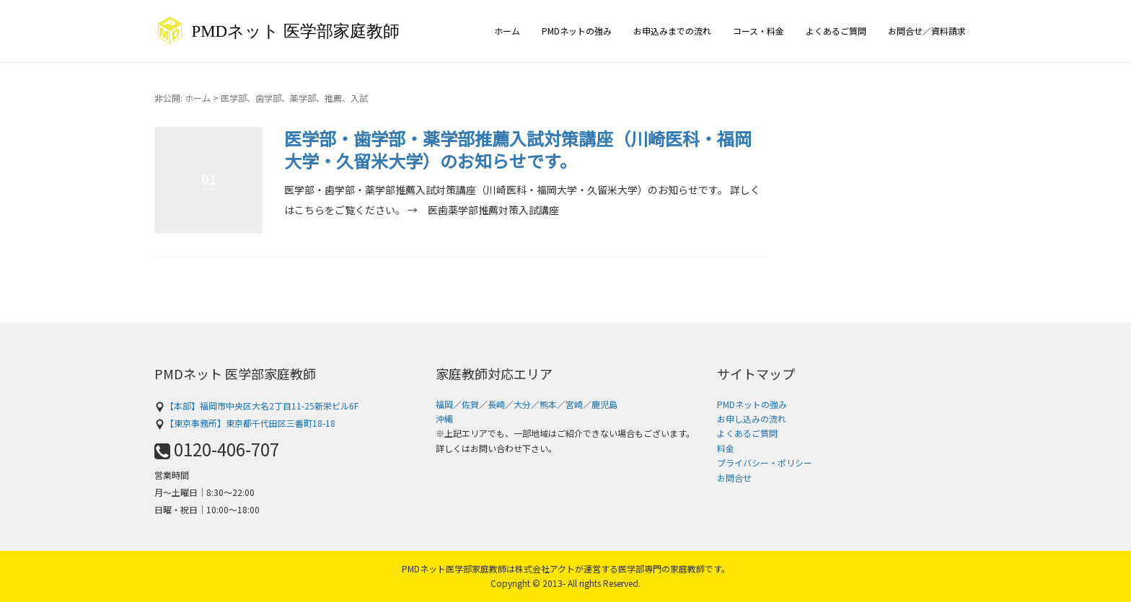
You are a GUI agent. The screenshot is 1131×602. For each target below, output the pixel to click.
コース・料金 (758, 31)
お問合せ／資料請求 (927, 31)
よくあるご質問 (836, 31)
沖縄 (444, 418)
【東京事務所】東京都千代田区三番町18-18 (244, 423)
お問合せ (734, 478)
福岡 (444, 404)
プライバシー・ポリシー (764, 462)
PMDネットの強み (577, 31)
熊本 (548, 404)
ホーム (507, 31)
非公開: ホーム (182, 98)
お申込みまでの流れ (672, 31)
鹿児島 (604, 404)
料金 (725, 448)
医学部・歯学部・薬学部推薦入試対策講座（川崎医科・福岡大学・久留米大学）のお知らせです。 (518, 149)
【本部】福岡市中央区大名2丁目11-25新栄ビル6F (256, 405)
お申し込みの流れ (751, 418)
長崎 (496, 404)
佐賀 (470, 404)
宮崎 (574, 404)
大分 (522, 404)
